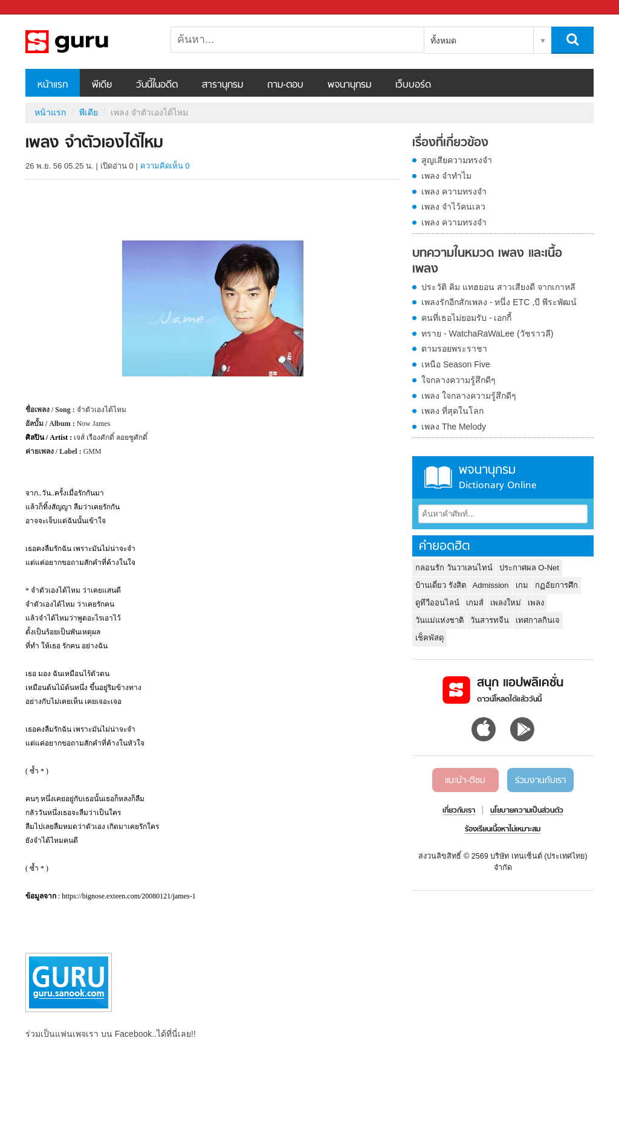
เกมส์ (475, 602)
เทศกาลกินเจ (538, 620)
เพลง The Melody (453, 426)
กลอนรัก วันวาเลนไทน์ (454, 567)
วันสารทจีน (489, 620)
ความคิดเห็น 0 (165, 165)
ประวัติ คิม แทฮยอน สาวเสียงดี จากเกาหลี (498, 287)
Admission (491, 585)
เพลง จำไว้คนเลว (453, 206)
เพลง (536, 602)
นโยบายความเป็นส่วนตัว (526, 811)
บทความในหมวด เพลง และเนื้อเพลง (487, 261)
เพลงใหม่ (505, 602)
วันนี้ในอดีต (157, 85)
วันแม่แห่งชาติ (439, 620)
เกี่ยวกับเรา (458, 811)
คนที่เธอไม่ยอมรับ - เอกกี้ (466, 318)
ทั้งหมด (443, 40)
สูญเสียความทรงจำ (456, 160)
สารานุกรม (222, 85)
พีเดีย (102, 85)
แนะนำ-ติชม (465, 780)
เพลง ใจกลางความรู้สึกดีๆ (468, 396)
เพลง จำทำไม (446, 176)
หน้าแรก (52, 85)
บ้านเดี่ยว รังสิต (440, 585)
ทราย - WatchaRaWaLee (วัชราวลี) (487, 333)
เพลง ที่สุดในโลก (452, 411)
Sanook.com (36, 7)
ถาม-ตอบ (285, 85)
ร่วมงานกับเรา (540, 780)
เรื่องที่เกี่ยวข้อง (450, 143)
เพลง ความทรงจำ (454, 191)
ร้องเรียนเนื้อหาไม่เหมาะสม (502, 830)
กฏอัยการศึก (556, 585)
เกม (522, 585)
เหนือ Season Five (455, 364)
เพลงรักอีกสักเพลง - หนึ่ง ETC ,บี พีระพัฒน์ (499, 302)
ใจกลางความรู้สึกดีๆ (458, 380)
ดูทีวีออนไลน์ (437, 602)
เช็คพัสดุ (429, 637)
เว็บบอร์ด (413, 85)
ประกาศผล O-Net (529, 567)
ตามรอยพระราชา (454, 348)
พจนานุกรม (349, 85)
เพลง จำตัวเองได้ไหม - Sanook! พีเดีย (88, 41)
